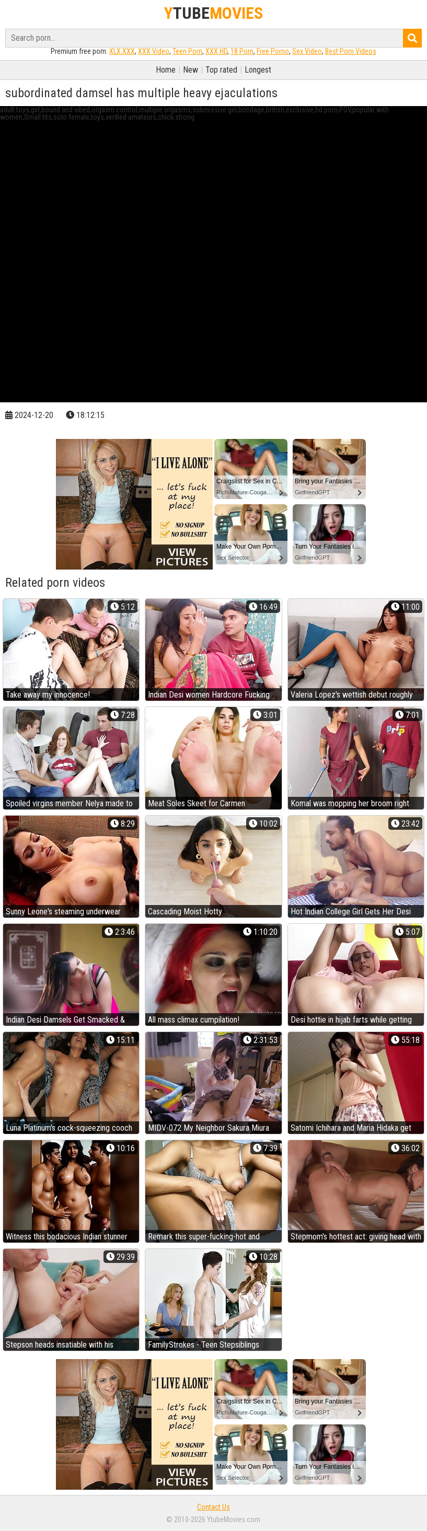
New (190, 70)
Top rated (221, 70)
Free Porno (273, 51)
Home (166, 70)
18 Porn (241, 51)
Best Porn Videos (350, 51)
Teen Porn (187, 51)
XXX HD (216, 51)
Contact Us (213, 1507)
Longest (258, 70)
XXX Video (153, 51)
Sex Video (307, 51)
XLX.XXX (122, 51)
